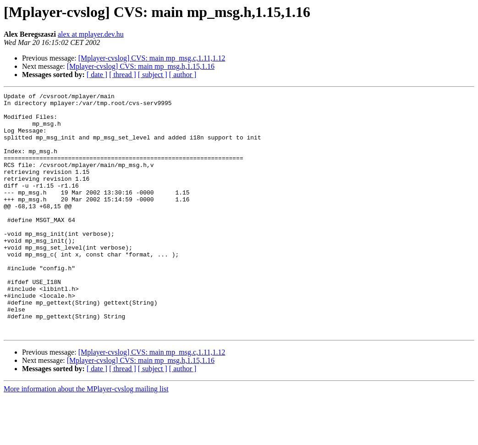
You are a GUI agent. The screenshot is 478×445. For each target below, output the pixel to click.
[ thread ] (122, 74)
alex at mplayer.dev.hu (91, 34)
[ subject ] (152, 74)
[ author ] (183, 74)
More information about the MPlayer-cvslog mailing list (86, 437)
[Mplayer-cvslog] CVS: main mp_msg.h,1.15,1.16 (140, 66)
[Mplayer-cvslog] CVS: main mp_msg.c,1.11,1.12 (151, 58)
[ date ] (97, 74)
